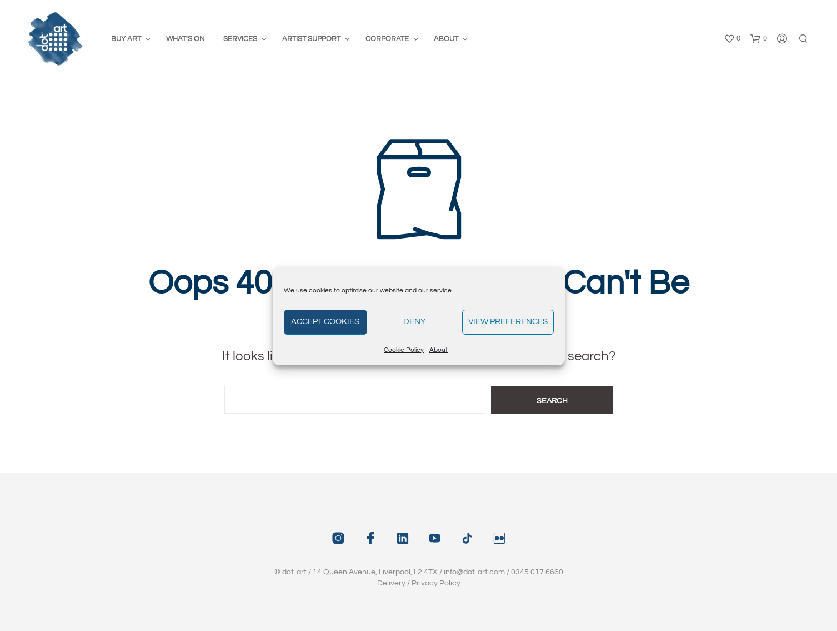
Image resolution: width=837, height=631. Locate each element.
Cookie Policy (404, 350)
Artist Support (311, 39)
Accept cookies (325, 321)
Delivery (391, 583)
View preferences (508, 321)
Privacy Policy (436, 583)
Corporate (387, 39)
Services (240, 39)
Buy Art (126, 39)
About (438, 350)
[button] (732, 38)
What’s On (185, 39)
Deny (414, 321)
